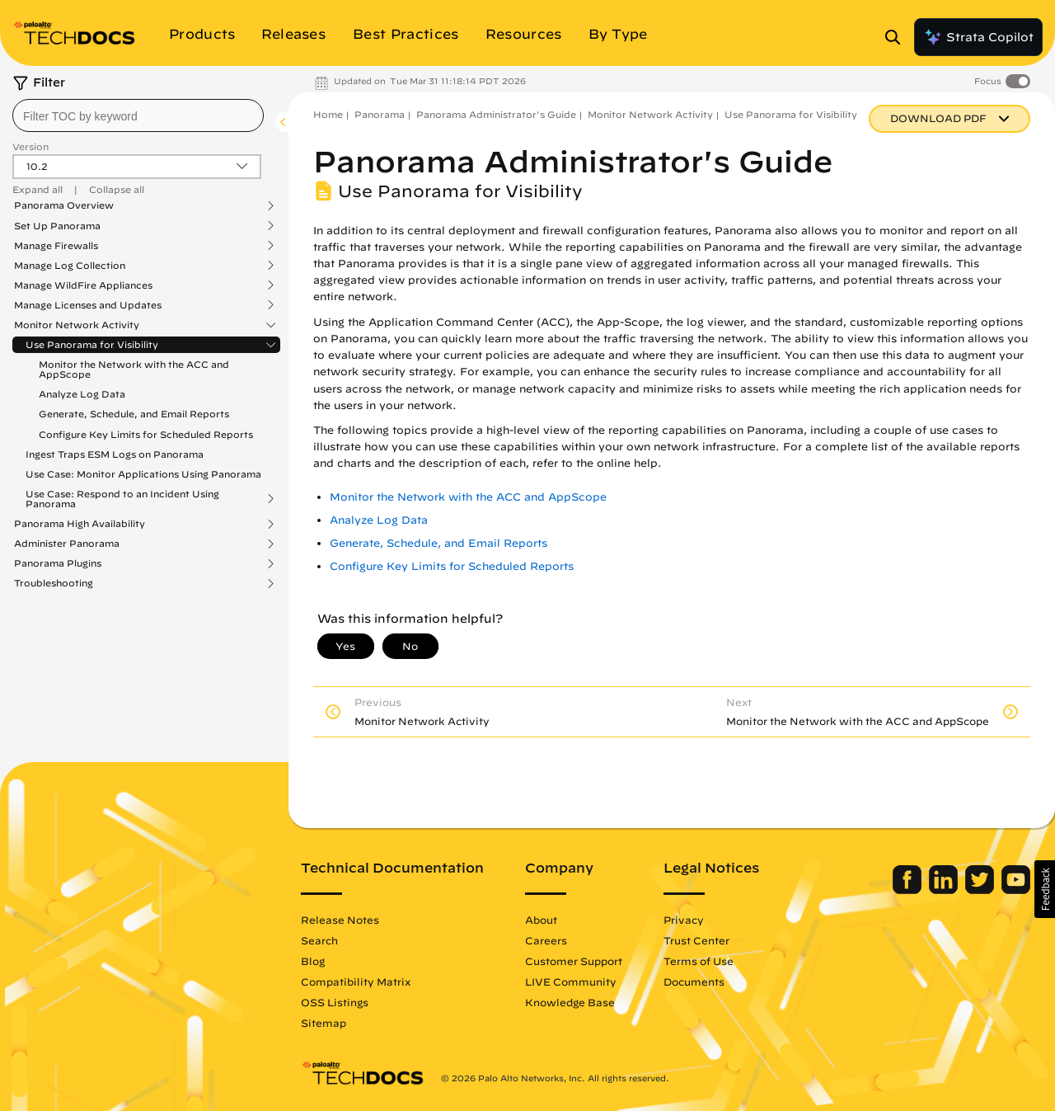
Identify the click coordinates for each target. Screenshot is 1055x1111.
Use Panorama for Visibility (92, 345)
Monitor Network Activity (76, 325)
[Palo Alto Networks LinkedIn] (945, 890)
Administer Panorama (67, 543)
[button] (1044, 889)
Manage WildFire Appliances (83, 285)
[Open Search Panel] (897, 37)
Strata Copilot (978, 37)
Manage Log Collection (69, 266)
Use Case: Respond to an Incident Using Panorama (122, 499)
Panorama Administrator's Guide (496, 114)
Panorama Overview (64, 205)
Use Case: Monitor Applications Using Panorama (143, 473)
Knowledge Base (570, 1002)
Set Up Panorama (57, 226)
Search (319, 940)
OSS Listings (334, 1002)
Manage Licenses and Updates (88, 305)
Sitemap (323, 1023)
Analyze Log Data (82, 393)
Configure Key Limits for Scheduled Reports (146, 434)
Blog (313, 961)
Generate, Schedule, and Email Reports (134, 413)
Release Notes (340, 919)
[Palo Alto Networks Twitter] (981, 890)
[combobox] (138, 115)
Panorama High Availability (79, 524)
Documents (693, 981)
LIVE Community (571, 981)
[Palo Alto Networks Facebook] (909, 890)
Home (328, 114)
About (541, 919)
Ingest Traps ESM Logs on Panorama (115, 454)
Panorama (379, 114)
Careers (546, 940)
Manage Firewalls (56, 246)
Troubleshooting (53, 583)
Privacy (683, 919)
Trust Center (696, 940)
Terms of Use (698, 961)
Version (30, 146)
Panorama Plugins (57, 563)
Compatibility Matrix (355, 981)
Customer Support (573, 961)
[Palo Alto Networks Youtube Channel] (1015, 890)
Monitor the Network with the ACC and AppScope (134, 369)
